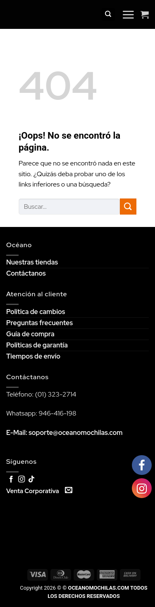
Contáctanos (26, 273)
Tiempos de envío (33, 356)
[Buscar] (108, 14)
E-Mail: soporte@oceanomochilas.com (64, 432)
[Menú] (128, 14)
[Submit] (128, 206)
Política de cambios (35, 311)
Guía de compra (30, 334)
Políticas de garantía (37, 345)
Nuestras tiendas (32, 262)
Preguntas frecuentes (39, 323)
